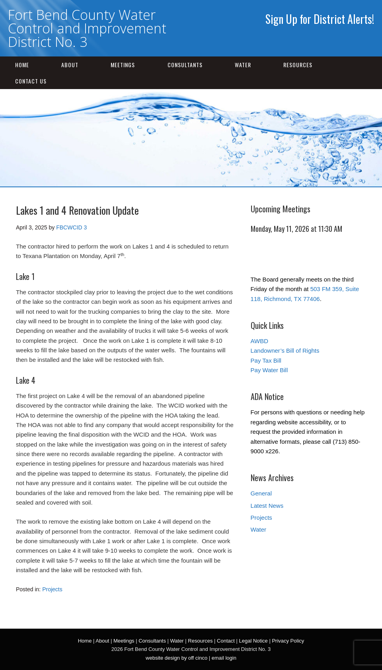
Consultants (185, 64)
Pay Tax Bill (266, 360)
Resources (297, 64)
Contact (226, 641)
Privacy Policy (288, 641)
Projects (52, 589)
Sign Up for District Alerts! (319, 19)
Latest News (267, 505)
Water (243, 64)
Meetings (123, 64)
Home (22, 64)
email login (224, 658)
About (69, 64)
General (261, 493)
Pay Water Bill (269, 370)
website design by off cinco (176, 658)
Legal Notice (253, 641)
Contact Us (31, 81)
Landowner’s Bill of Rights (285, 350)
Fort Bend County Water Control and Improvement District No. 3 (87, 28)
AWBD (259, 341)
